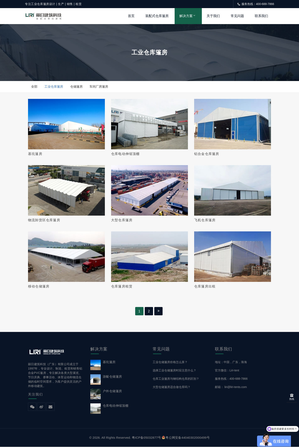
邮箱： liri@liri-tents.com (231, 387)
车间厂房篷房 (99, 86)
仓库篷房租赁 (121, 286)
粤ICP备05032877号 (146, 438)
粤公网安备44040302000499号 (186, 438)
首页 (131, 16)
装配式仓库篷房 (157, 16)
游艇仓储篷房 (112, 376)
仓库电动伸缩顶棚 (125, 154)
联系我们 (261, 16)
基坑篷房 (35, 154)
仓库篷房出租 (205, 286)
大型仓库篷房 (121, 220)
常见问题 (237, 16)
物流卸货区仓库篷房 (44, 220)
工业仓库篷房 (53, 86)
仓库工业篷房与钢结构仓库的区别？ (176, 379)
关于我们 (213, 16)
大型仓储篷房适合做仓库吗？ (171, 387)
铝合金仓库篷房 (206, 154)
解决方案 (186, 16)
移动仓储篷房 (38, 286)
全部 (34, 86)
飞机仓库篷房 (205, 220)
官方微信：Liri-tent (227, 370)
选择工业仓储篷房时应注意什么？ (174, 370)
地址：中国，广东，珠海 (231, 362)
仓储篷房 (76, 86)
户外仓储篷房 (112, 391)
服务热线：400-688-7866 (231, 379)
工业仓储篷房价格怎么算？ (170, 362)
